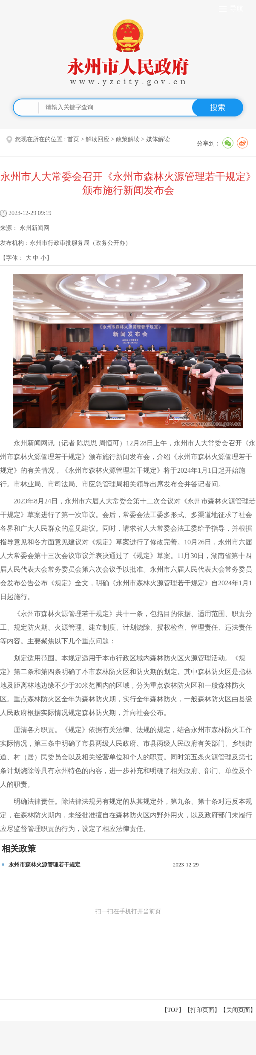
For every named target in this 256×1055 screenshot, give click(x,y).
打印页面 (202, 1010)
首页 (73, 139)
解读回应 (97, 139)
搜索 (217, 107)
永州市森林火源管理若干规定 (45, 864)
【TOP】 (172, 1010)
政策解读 (128, 139)
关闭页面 (238, 1010)
